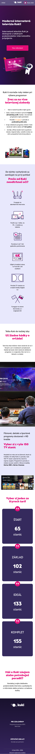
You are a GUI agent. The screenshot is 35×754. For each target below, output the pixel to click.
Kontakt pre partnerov (17, 742)
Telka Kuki (29, 2)
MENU (3, 3)
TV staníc (18, 120)
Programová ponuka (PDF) (17, 724)
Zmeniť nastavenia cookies (17, 752)
